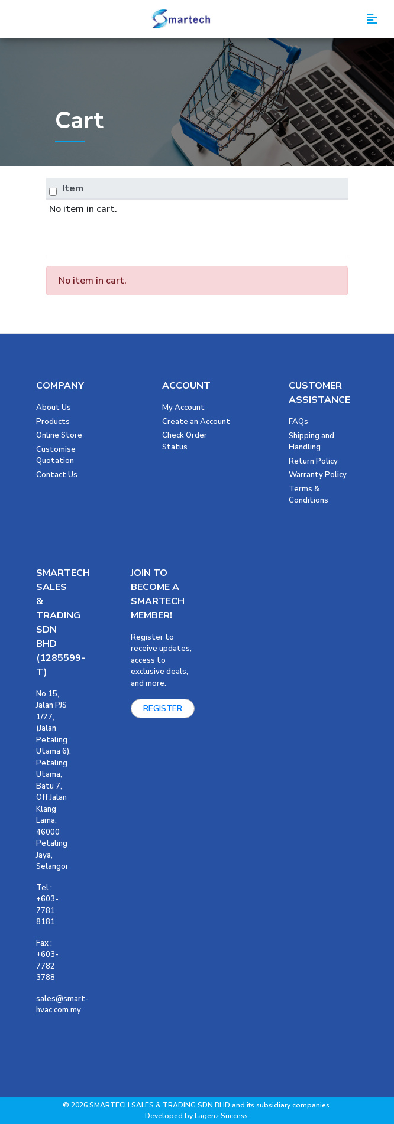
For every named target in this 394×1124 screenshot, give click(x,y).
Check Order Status (184, 441)
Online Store (59, 435)
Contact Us (56, 475)
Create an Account (196, 421)
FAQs (298, 421)
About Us (53, 407)
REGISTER (162, 708)
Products (53, 421)
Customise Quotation (56, 455)
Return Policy (313, 461)
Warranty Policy (318, 475)
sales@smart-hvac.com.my (62, 1004)
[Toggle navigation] (372, 19)
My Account (183, 407)
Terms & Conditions (308, 495)
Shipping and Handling (311, 442)
